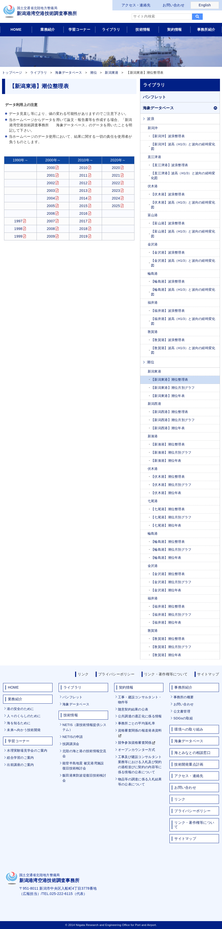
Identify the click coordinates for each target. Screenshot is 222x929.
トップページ (12, 72)
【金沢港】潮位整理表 (168, 574)
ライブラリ (111, 29)
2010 (83, 168)
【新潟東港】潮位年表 (168, 396)
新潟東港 (111, 72)
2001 (51, 175)
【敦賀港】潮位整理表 (168, 639)
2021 (116, 175)
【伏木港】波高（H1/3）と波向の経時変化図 (183, 205)
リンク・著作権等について (165, 674)
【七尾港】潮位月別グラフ (171, 517)
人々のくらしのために (24, 716)
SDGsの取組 (183, 718)
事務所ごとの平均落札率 (136, 723)
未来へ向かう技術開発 (24, 730)
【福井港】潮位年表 (166, 622)
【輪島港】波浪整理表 (168, 281)
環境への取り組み (188, 729)
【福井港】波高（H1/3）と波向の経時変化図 (183, 321)
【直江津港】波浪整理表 (169, 165)
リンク (83, 674)
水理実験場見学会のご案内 (27, 750)
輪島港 (153, 273)
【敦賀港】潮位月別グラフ (171, 647)
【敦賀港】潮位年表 (166, 655)
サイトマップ (208, 674)
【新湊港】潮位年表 (166, 460)
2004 (51, 198)
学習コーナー (79, 29)
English (205, 5)
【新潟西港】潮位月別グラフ (173, 420)
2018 (83, 229)
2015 (83, 206)
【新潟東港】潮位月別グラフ (173, 388)
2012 (83, 183)
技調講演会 (70, 744)
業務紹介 (47, 29)
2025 (116, 206)
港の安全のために (20, 709)
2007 (51, 221)
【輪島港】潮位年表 (166, 558)
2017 (83, 221)
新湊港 (153, 436)
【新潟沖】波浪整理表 (168, 136)
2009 (51, 236)
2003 (51, 191)
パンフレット (154, 97)
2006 (51, 213)
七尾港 (153, 501)
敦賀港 (153, 332)
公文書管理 (182, 711)
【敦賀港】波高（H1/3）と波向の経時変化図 (183, 350)
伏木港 (153, 186)
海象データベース (68, 72)
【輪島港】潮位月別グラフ (171, 549)
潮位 (93, 72)
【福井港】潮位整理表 (168, 606)
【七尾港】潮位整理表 (168, 509)
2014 (83, 198)
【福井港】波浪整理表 (168, 311)
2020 (116, 168)
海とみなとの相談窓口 (192, 753)
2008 (51, 229)
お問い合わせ (173, 5)
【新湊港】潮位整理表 (168, 444)
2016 (83, 213)
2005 (51, 206)
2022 (116, 183)
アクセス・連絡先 (136, 5)
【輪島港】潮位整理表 (168, 542)
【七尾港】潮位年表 (166, 525)
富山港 (153, 215)
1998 (18, 229)
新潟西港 (154, 404)
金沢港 (153, 244)
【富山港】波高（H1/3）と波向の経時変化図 (183, 234)
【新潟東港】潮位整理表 (169, 379)
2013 (83, 191)
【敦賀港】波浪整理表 (168, 340)
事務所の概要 (184, 697)
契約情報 (174, 29)
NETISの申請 (72, 737)
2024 (116, 198)
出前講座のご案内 (20, 765)
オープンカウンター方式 (136, 750)
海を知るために (18, 723)
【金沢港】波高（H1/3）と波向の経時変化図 (183, 263)
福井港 (153, 302)
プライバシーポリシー (116, 674)
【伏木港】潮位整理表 (168, 476)
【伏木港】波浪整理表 (168, 194)
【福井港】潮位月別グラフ (171, 614)
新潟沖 (153, 128)
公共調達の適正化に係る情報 (140, 716)
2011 (83, 175)
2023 (116, 191)
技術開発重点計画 (188, 764)
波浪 (150, 119)
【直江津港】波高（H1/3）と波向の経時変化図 (183, 176)
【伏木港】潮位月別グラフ (171, 485)
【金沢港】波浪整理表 (168, 252)
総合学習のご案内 (20, 758)
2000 (51, 168)
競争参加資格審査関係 (135, 743)
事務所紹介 (206, 29)
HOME (15, 29)
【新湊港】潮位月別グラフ (171, 452)
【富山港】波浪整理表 (168, 223)
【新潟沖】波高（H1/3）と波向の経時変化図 (183, 147)
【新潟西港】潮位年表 (168, 428)
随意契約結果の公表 (133, 709)
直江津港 (154, 157)
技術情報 (142, 29)
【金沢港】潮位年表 (166, 590)
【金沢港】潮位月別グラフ (171, 582)
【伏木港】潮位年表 (166, 493)
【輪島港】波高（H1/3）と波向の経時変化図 (183, 292)
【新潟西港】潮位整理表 (169, 412)
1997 (18, 221)
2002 (51, 183)
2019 (83, 236)
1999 (18, 236)
